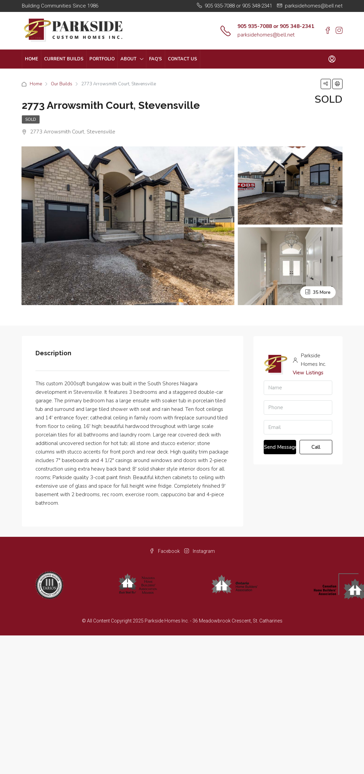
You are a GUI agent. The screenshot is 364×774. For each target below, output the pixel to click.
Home (31, 59)
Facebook (165, 551)
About (128, 59)
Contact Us (182, 59)
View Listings (308, 372)
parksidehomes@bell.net (266, 34)
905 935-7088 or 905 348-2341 (275, 26)
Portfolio (102, 59)
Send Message (280, 447)
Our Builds (61, 84)
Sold (30, 119)
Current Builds (64, 59)
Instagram (199, 551)
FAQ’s (155, 59)
